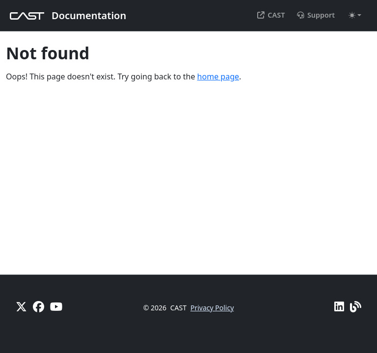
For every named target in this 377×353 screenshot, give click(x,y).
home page (218, 76)
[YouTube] (56, 306)
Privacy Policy (212, 307)
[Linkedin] (339, 306)
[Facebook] (38, 306)
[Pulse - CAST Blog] (355, 306)
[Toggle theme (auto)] (355, 15)
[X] (21, 306)
